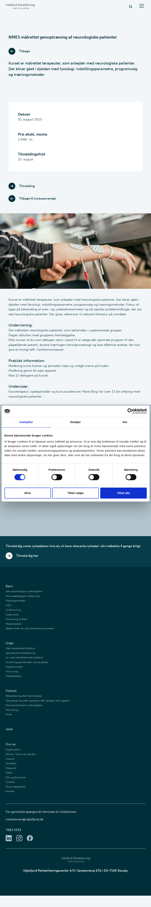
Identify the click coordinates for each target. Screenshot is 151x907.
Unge (9, 643)
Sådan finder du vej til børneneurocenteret (30, 628)
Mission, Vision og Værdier (21, 754)
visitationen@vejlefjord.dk (24, 819)
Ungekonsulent (14, 666)
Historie (10, 758)
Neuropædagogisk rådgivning (23, 596)
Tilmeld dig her (22, 555)
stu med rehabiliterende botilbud (24, 657)
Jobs (9, 729)
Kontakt (10, 791)
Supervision (12, 614)
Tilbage (19, 51)
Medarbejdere (13, 623)
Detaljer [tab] (75, 422)
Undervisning (13, 609)
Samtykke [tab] (26, 422)
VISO (8, 605)
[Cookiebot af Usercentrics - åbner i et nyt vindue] (130, 411)
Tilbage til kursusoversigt (32, 198)
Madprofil (11, 768)
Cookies (10, 781)
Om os (11, 744)
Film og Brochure (16, 777)
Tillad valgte (75, 493)
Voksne (11, 691)
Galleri (9, 772)
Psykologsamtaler (16, 600)
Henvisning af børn (16, 619)
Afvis (27, 493)
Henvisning (12, 671)
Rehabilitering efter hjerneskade (24, 695)
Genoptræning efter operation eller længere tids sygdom (38, 700)
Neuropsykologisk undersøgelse (24, 591)
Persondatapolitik (15, 786)
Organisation (13, 749)
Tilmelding (22, 186)
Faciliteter (11, 763)
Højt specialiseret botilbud (20, 648)
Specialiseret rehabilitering (20, 653)
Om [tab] (124, 422)
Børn (9, 586)
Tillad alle (123, 493)
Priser (9, 714)
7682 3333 (13, 830)
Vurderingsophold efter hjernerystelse (27, 662)
